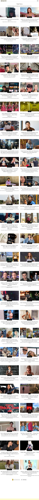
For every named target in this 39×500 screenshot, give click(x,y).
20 (21, 479)
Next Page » (24, 479)
